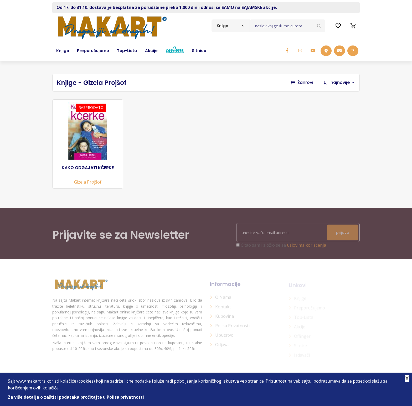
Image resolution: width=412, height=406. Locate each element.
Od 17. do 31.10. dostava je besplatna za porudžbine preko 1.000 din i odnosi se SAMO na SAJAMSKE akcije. (166, 7)
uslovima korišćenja (306, 248)
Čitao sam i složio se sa (283, 248)
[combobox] (231, 25)
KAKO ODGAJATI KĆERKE (88, 168)
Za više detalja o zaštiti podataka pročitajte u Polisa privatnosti (76, 397)
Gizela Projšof (87, 182)
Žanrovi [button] (302, 82)
